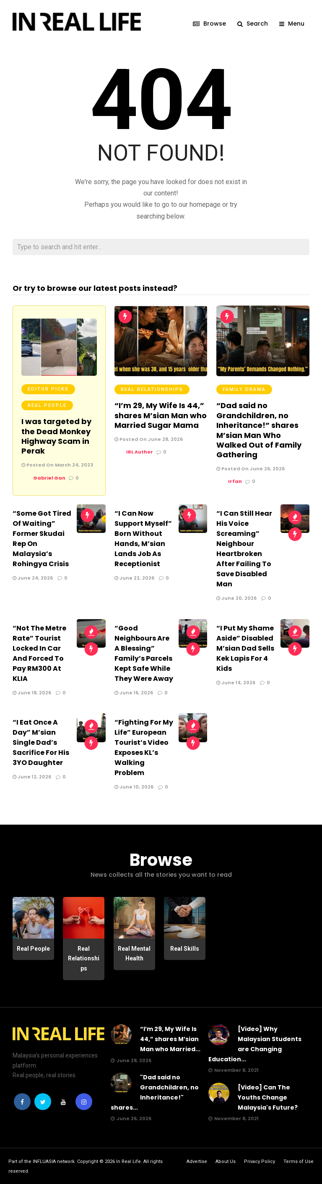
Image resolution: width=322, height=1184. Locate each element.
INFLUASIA (44, 1161)
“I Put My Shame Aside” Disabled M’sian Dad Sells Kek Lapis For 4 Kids (245, 648)
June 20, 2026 (236, 597)
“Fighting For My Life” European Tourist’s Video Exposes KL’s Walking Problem (143, 747)
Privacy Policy (259, 1161)
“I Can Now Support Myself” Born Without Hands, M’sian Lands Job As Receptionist (143, 538)
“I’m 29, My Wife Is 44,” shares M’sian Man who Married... (170, 1038)
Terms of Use (298, 1161)
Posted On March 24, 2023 (57, 464)
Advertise (197, 1161)
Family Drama (244, 389)
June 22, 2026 (134, 577)
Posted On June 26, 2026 (250, 468)
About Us (226, 1161)
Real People (47, 405)
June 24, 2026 (33, 577)
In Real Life (128, 1161)
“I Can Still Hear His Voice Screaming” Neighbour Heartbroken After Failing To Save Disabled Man (244, 548)
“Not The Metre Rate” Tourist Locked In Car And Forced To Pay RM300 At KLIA (39, 653)
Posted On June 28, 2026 (148, 438)
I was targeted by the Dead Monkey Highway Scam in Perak (56, 436)
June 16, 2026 (133, 692)
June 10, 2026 (133, 786)
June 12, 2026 (32, 776)
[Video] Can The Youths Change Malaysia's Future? (268, 1097)
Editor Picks (48, 388)
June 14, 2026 (235, 682)
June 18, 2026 (32, 692)
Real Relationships (152, 389)
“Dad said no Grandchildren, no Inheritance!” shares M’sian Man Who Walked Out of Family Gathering (258, 429)
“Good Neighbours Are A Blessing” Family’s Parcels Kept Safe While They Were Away (143, 653)
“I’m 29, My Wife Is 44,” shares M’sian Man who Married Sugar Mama (160, 415)
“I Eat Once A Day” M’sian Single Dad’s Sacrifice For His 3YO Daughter (41, 742)
